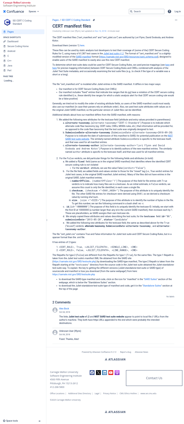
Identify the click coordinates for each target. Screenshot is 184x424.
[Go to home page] (13, 11)
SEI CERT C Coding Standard (76, 20)
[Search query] (146, 11)
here (82, 45)
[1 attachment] (94, 20)
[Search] (131, 11)
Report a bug (125, 352)
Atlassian (115, 359)
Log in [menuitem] (178, 11)
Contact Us (154, 378)
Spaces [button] (32, 11)
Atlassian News (141, 352)
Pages (55, 20)
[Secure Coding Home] (23, 46)
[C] (23, 56)
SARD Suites (150, 279)
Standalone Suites (152, 285)
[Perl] (23, 70)
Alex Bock (64, 308)
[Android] (23, 51)
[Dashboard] (23, 41)
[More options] (176, 20)
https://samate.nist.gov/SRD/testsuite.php (74, 261)
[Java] (23, 65)
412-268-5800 (57, 387)
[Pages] (23, 31)
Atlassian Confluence (101, 352)
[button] (169, 11)
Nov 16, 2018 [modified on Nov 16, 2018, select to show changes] (100, 31)
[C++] (23, 60)
